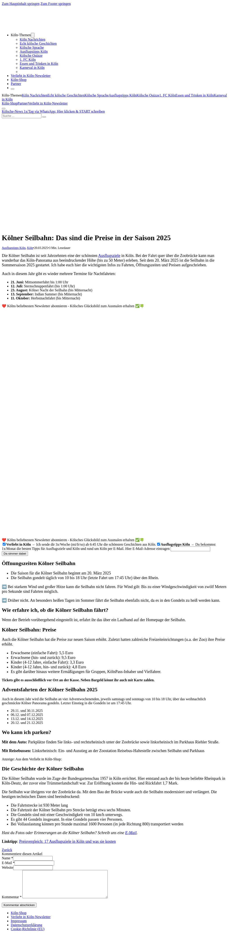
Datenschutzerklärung (26, 930)
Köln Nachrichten (32, 39)
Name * (7, 858)
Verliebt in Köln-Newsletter (31, 76)
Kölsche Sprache (32, 47)
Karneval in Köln (32, 67)
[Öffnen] (3, 108)
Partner (16, 84)
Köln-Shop (9, 103)
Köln (30, 248)
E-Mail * (8, 863)
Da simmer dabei (15, 553)
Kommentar (11, 902)
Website (7, 867)
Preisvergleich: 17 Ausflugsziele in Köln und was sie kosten (67, 841)
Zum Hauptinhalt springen (21, 4)
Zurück (7, 850)
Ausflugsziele (109, 255)
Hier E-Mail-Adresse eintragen (147, 549)
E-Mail (131, 833)
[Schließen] (12, 89)
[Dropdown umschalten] (32, 35)
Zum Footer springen (56, 4)
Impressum (19, 926)
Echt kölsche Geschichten (38, 43)
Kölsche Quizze (31, 55)
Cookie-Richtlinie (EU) (28, 934)
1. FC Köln (28, 59)
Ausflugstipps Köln (34, 51)
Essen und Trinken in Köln (39, 63)
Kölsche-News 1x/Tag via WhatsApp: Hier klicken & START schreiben (53, 111)
